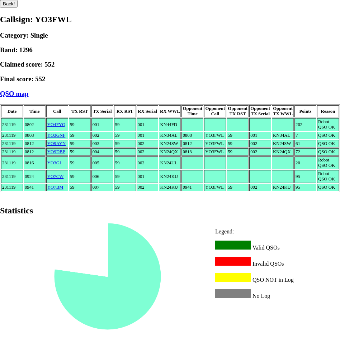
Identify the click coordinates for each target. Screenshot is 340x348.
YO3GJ (54, 162)
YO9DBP (56, 151)
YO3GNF (56, 135)
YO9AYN (56, 143)
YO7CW (55, 176)
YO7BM (55, 187)
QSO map (14, 93)
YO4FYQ (56, 124)
